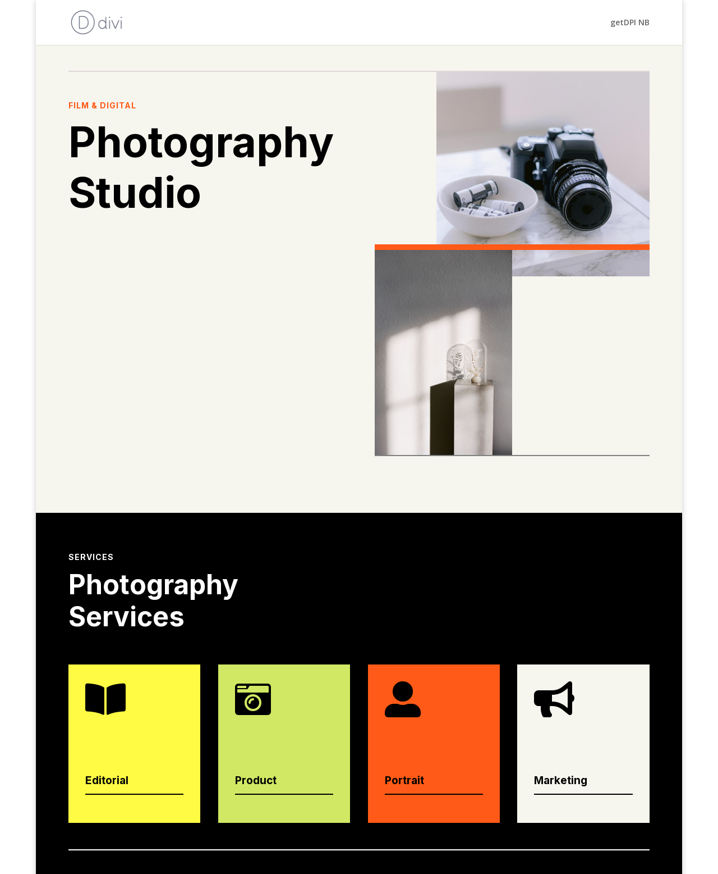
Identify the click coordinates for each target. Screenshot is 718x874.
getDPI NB (630, 22)
